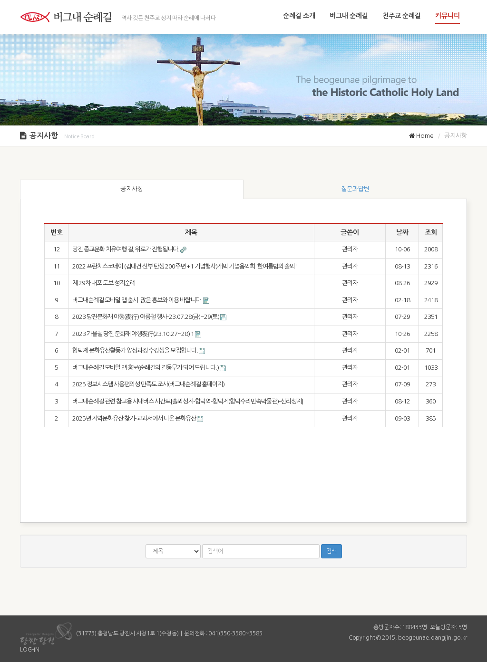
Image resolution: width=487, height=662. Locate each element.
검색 (331, 551)
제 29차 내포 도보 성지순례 (103, 283)
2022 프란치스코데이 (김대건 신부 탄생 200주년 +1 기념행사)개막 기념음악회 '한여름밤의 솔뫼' (184, 266)
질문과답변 (355, 189)
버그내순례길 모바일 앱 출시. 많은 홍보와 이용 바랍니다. (137, 300)
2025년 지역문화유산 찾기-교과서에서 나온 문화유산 (134, 418)
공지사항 (131, 189)
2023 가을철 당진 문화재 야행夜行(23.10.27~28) (133, 334)
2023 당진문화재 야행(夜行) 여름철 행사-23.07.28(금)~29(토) (146, 317)
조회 (431, 232)
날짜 (402, 232)
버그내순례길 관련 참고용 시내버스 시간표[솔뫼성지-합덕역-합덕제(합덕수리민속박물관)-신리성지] (187, 401)
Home (421, 136)
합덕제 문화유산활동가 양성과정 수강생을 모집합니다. (135, 350)
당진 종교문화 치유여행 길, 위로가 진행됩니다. (126, 249)
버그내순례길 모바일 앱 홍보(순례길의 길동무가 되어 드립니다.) (146, 368)
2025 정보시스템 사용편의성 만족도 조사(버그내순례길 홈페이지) (148, 384)
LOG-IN (29, 649)
